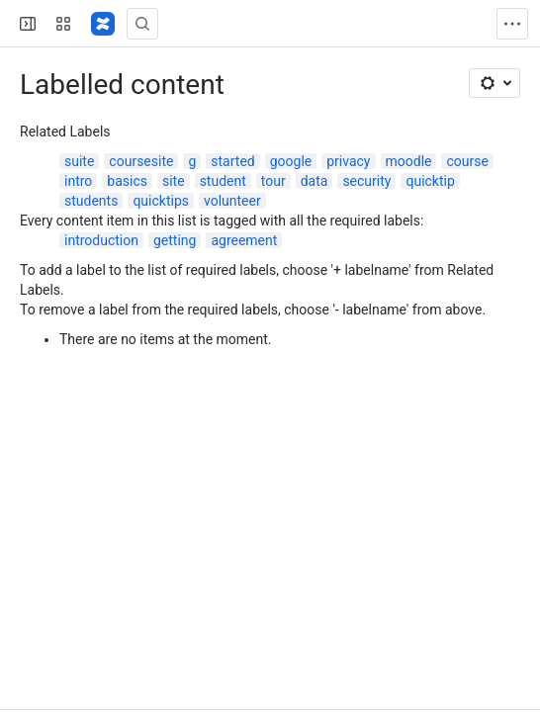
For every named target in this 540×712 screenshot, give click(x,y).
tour (273, 181)
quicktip (429, 181)
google (291, 161)
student (223, 181)
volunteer (232, 201)
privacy (348, 161)
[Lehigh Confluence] (103, 24)
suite (79, 161)
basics (127, 181)
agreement (244, 240)
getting (174, 240)
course (467, 161)
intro (78, 181)
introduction (101, 240)
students (91, 201)
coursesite (141, 161)
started (232, 161)
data (314, 181)
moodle (409, 161)
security (366, 181)
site (173, 181)
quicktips (161, 201)
